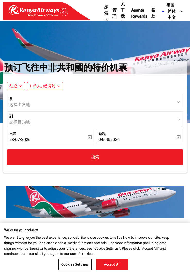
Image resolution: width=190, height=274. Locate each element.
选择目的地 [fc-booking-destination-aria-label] (19, 122)
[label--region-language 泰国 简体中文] (173, 11)
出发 (12, 134)
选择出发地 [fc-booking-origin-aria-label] (19, 104)
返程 (102, 134)
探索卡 (106, 13)
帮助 (153, 13)
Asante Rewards (139, 13)
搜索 (95, 157)
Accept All (112, 264)
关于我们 (123, 13)
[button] (45, 86)
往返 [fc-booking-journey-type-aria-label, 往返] (13, 86)
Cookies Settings (75, 264)
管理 (114, 13)
